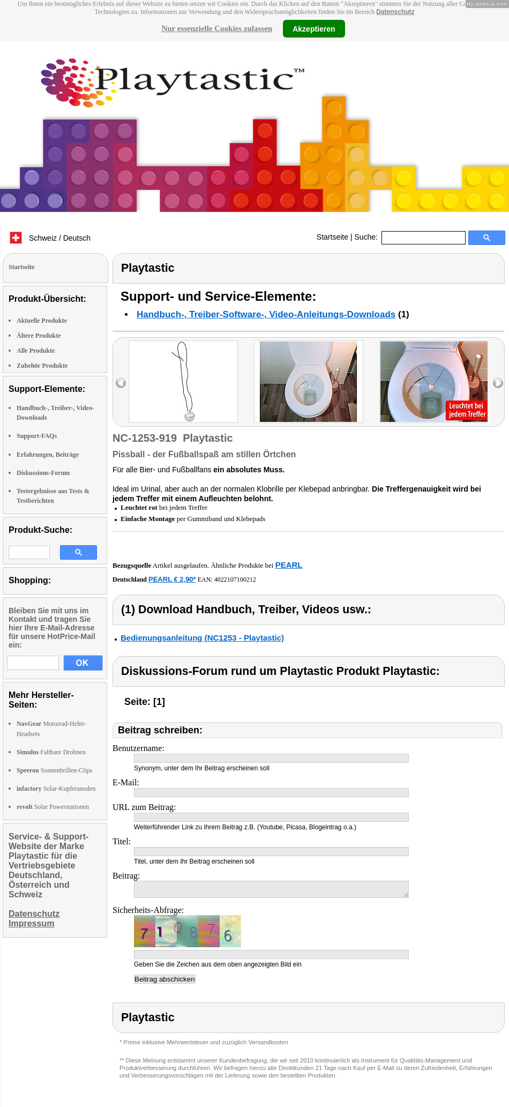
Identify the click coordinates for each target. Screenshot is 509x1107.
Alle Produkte (36, 350)
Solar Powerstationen (53, 807)
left (121, 383)
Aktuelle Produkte (42, 320)
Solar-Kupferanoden (56, 788)
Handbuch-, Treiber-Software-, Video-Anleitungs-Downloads (266, 314)
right (498, 383)
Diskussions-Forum (43, 473)
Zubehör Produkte (42, 365)
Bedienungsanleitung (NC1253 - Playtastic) (202, 637)
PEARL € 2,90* (172, 579)
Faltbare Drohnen (51, 752)
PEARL (289, 564)
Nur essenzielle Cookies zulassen (216, 28)
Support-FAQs (37, 436)
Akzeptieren (314, 28)
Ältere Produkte (39, 335)
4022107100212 (235, 579)
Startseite (332, 237)
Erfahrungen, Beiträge (48, 454)
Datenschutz (395, 12)
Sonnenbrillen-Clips (54, 770)
